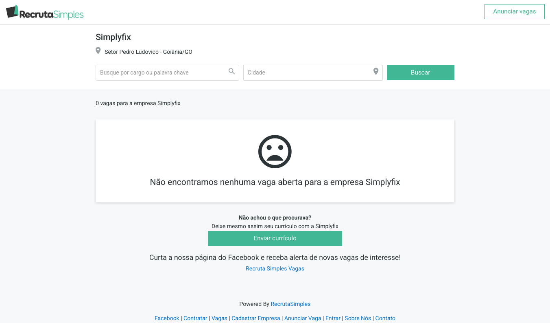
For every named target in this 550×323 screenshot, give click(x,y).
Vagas (219, 318)
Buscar (420, 72)
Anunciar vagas (514, 11)
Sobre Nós (358, 318)
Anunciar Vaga (302, 318)
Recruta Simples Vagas (275, 269)
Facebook (167, 318)
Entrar (332, 318)
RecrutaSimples (290, 304)
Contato (385, 318)
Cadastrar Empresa (255, 318)
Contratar (195, 318)
